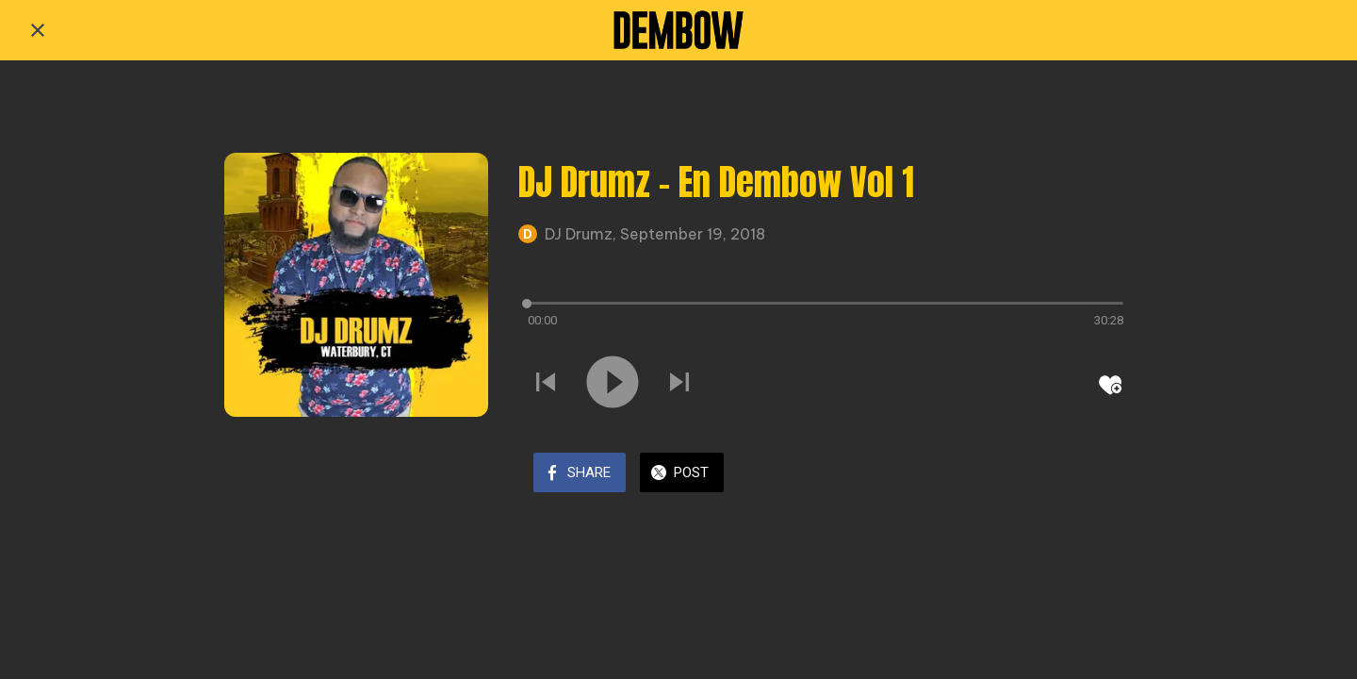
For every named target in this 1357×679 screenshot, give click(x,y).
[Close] (37, 30)
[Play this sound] (612, 384)
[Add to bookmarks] (1110, 384)
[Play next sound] (679, 384)
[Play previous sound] (545, 384)
